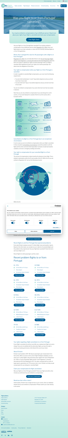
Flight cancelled (18, 5)
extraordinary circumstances (30, 145)
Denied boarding (45, 5)
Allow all (52, 231)
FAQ (58, 5)
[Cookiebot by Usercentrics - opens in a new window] (55, 206)
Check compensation (48, 1)
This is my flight (19, 275)
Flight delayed (26, 5)
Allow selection (34, 231)
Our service (52, 5)
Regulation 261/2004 (41, 47)
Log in (64, 5)
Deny (16, 231)
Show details (56, 227)
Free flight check (34, 40)
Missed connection (35, 5)
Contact (58, 1)
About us (54, 1)
